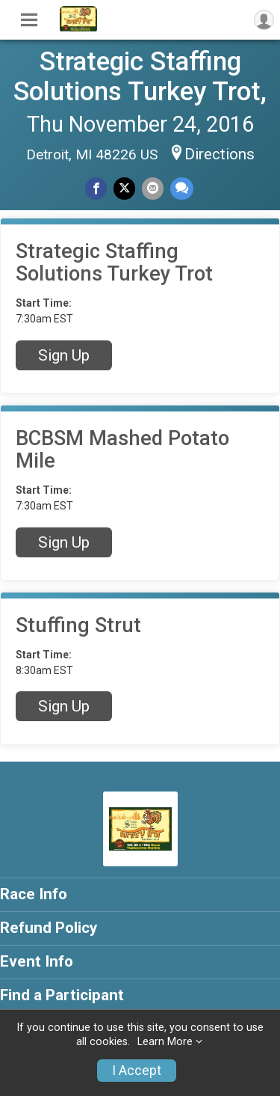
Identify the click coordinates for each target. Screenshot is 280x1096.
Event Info (36, 961)
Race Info (33, 894)
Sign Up (64, 355)
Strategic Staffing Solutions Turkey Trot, (140, 76)
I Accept (136, 1070)
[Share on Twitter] (124, 188)
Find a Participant (62, 995)
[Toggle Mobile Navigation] (29, 20)
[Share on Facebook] (96, 188)
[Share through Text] (181, 188)
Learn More (165, 1041)
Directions (219, 154)
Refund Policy (48, 928)
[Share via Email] (153, 188)
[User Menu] (264, 20)
